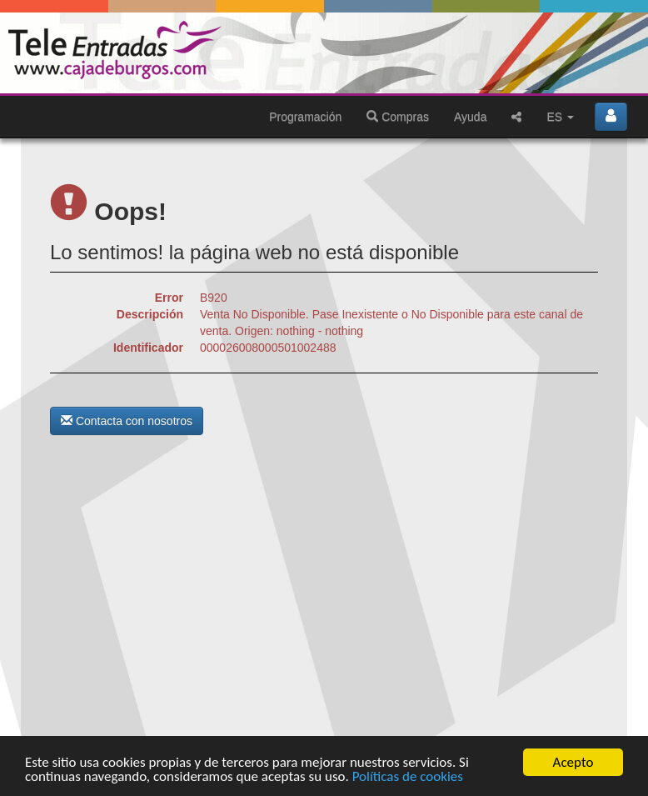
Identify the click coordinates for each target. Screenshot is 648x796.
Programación (305, 116)
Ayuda (470, 116)
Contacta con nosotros (126, 421)
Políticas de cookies (407, 777)
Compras (397, 116)
